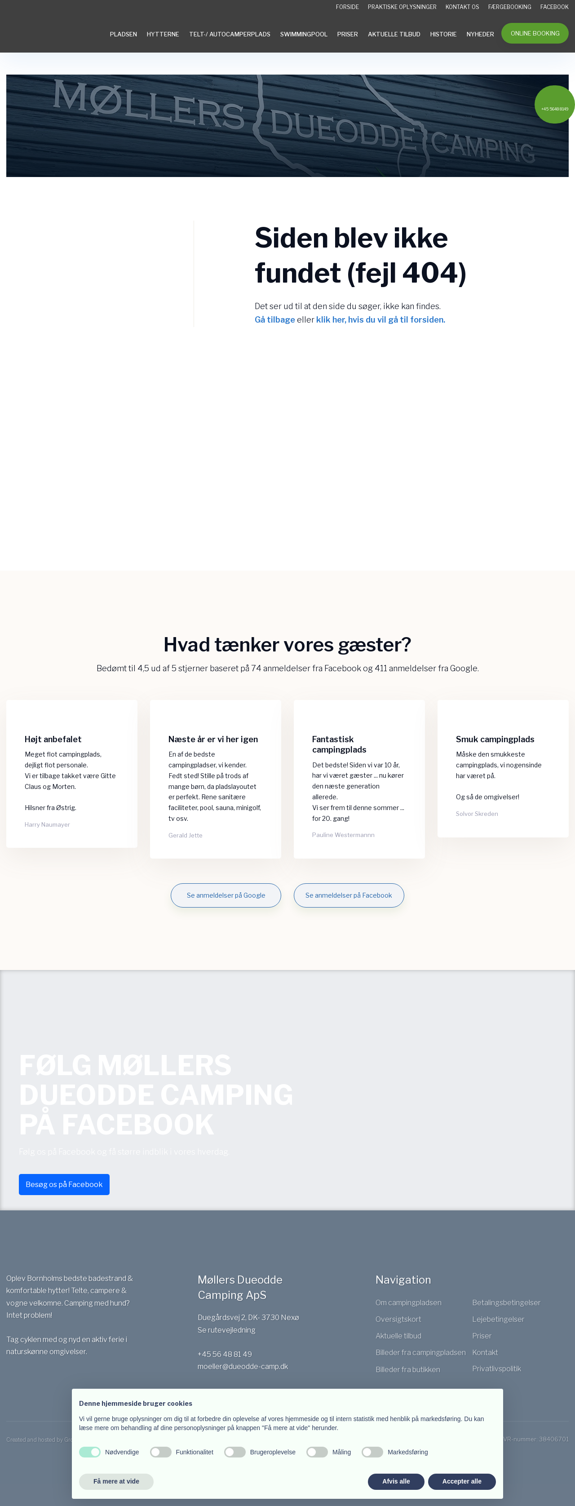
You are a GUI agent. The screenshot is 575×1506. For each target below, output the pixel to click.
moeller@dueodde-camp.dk (243, 1366)
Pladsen (123, 34)
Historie (443, 34)
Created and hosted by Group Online (52, 1439)
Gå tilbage (275, 319)
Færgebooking (509, 7)
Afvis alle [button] (396, 1481)
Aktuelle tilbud (394, 34)
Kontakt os (462, 7)
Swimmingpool (303, 34)
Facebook (554, 7)
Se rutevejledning (227, 1330)
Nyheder (480, 34)
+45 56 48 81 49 (225, 1354)
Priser (347, 34)
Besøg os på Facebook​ (64, 1184)
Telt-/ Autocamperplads (229, 34)
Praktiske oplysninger (402, 7)
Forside (347, 7)
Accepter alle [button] (462, 1481)
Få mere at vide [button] (116, 1481)
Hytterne (163, 34)
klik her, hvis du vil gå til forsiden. (380, 319)
